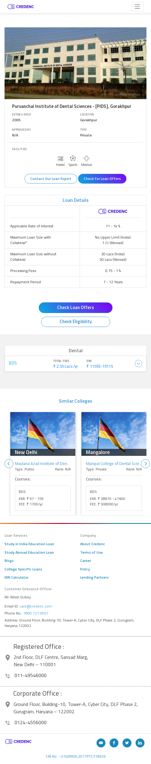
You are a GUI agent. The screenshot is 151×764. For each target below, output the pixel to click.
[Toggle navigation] (137, 6)
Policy (85, 569)
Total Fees (61, 361)
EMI (89, 361)
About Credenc (92, 544)
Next (145, 463)
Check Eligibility (76, 321)
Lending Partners (94, 577)
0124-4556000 (26, 722)
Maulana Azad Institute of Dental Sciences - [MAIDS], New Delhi (70, 463)
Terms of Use (91, 552)
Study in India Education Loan (29, 544)
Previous (9, 463)
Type (83, 130)
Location (87, 114)
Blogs (9, 560)
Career (85, 560)
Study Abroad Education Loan (29, 552)
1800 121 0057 (35, 613)
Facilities (19, 149)
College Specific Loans (23, 569)
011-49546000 (26, 675)
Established (21, 114)
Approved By (21, 130)
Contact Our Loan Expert (50, 178)
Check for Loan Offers (102, 178)
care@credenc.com (36, 606)
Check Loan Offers (75, 307)
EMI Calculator (16, 577)
